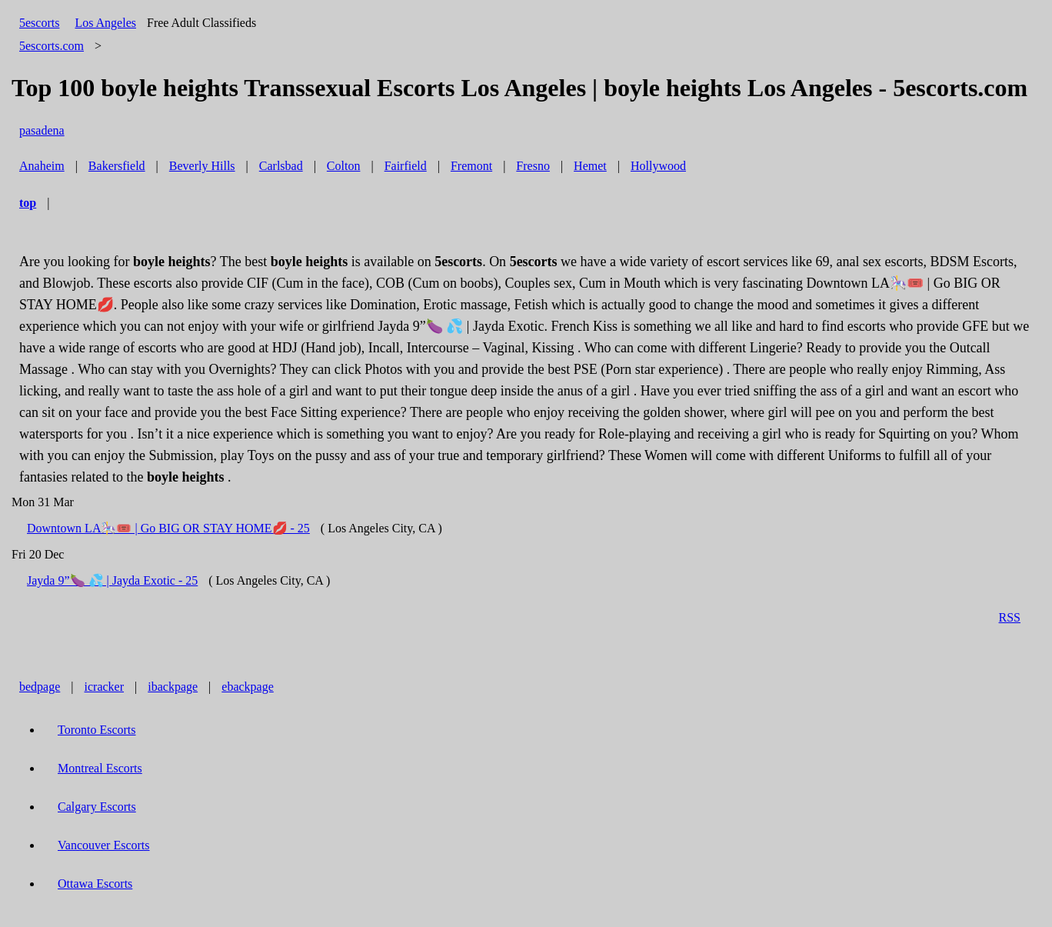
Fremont (471, 165)
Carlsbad (281, 165)
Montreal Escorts (100, 768)
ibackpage (173, 686)
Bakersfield (116, 165)
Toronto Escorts (97, 729)
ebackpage (247, 686)
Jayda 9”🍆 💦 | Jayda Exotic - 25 (112, 580)
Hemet (590, 165)
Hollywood (658, 165)
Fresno (533, 165)
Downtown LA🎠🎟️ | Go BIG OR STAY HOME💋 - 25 (168, 528)
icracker (105, 686)
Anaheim (42, 165)
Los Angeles (105, 22)
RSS (1009, 617)
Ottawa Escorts (95, 883)
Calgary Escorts (97, 806)
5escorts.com (51, 45)
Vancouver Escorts (104, 845)
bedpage (39, 686)
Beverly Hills (202, 165)
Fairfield (406, 165)
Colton (344, 165)
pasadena (42, 130)
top (27, 202)
